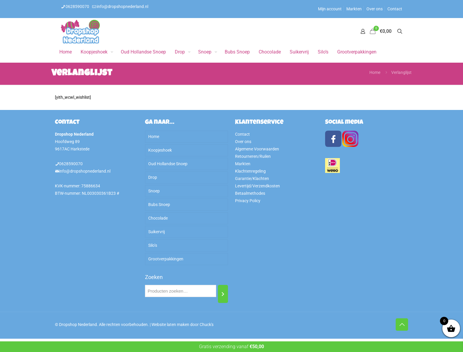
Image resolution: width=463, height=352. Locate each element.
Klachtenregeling (250, 171)
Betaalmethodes (250, 193)
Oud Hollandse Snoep (168, 163)
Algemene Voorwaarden (257, 149)
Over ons (374, 9)
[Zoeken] (223, 294)
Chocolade (158, 218)
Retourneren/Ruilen (253, 156)
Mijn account (330, 9)
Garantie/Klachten (252, 178)
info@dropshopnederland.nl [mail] (122, 6)
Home (374, 72)
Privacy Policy (247, 200)
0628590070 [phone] (77, 6)
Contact (394, 9)
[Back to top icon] (402, 324)
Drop (152, 177)
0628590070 (71, 163)
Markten (354, 9)
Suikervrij (156, 231)
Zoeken (154, 277)
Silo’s (152, 245)
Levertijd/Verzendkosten (257, 186)
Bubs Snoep (159, 204)
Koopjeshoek (160, 150)
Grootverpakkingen (165, 259)
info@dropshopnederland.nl (84, 171)
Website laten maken (170, 324)
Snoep (154, 191)
